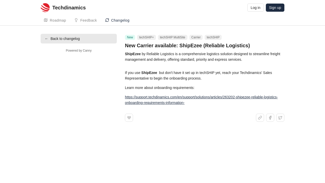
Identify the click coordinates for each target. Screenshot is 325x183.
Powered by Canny (78, 50)
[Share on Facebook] (270, 118)
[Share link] (260, 118)
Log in (255, 8)
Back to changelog (62, 38)
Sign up (275, 8)
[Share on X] (280, 118)
